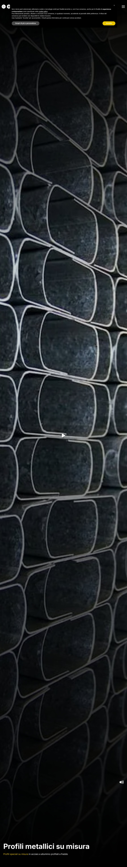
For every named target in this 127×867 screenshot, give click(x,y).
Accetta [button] (109, 23)
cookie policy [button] (43, 11)
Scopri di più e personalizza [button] (25, 23)
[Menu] (123, 6)
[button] (114, 5)
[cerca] (4, 7)
